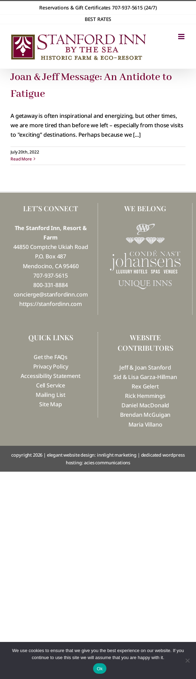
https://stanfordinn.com (50, 304)
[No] (187, 660)
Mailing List (50, 395)
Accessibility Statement (50, 376)
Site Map (50, 404)
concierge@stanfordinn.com (51, 294)
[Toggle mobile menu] (182, 36)
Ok (100, 668)
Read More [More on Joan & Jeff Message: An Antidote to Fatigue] (21, 159)
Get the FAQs (51, 357)
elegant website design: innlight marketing (91, 455)
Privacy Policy (50, 366)
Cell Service (50, 385)
